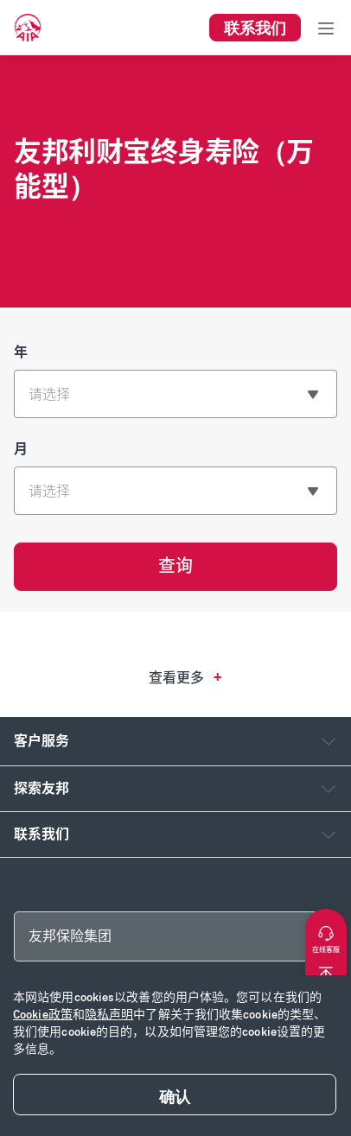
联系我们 (41, 834)
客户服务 (41, 741)
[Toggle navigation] (326, 27)
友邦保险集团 (70, 936)
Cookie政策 (43, 1014)
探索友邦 (41, 788)
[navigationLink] (27, 27)
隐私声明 (109, 1014)
